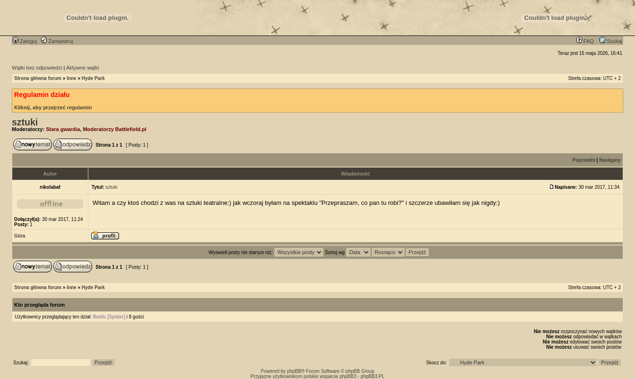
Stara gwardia (63, 129)
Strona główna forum (37, 78)
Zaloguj (25, 41)
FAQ (585, 41)
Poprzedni (584, 160)
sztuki (25, 122)
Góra (19, 235)
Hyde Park (93, 78)
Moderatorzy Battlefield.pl (114, 129)
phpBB (294, 371)
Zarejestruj (57, 41)
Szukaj (611, 41)
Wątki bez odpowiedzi (37, 68)
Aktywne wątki (82, 68)
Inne (72, 78)
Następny (609, 160)
